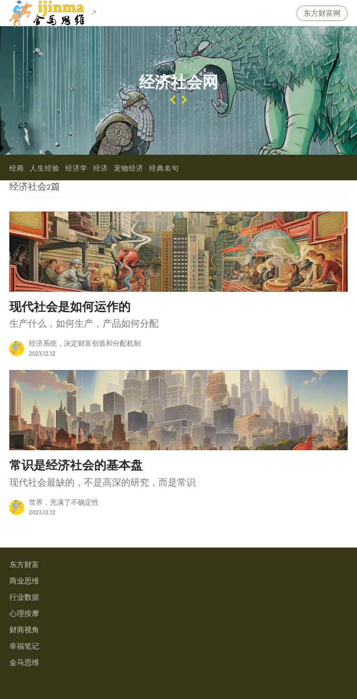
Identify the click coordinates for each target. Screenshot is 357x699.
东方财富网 (322, 13)
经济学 (76, 168)
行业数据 (24, 597)
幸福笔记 (24, 646)
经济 (100, 168)
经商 (16, 168)
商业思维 (24, 581)
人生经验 (45, 168)
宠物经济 (129, 168)
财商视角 (24, 630)
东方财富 (24, 565)
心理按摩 (24, 614)
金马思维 (24, 662)
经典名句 (164, 168)
